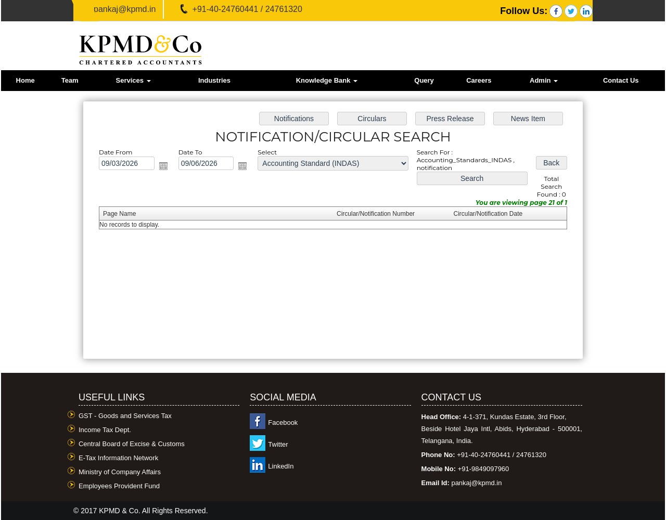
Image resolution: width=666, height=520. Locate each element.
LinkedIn (280, 466)
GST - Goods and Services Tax (125, 416)
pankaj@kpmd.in (125, 9)
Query (424, 80)
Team (70, 80)
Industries (214, 80)
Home (25, 80)
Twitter (278, 444)
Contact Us (621, 80)
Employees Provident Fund (119, 486)
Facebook (283, 422)
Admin (544, 80)
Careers (478, 80)
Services (133, 80)
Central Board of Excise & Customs (132, 444)
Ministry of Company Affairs (120, 472)
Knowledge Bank (326, 80)
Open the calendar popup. (166, 167)
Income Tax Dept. (105, 430)
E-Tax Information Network (118, 458)
